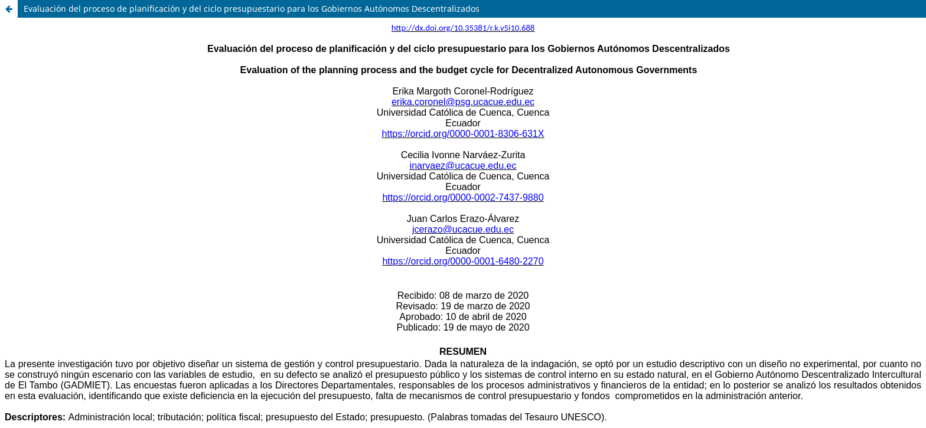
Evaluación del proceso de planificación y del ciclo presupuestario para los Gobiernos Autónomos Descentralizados (252, 8)
